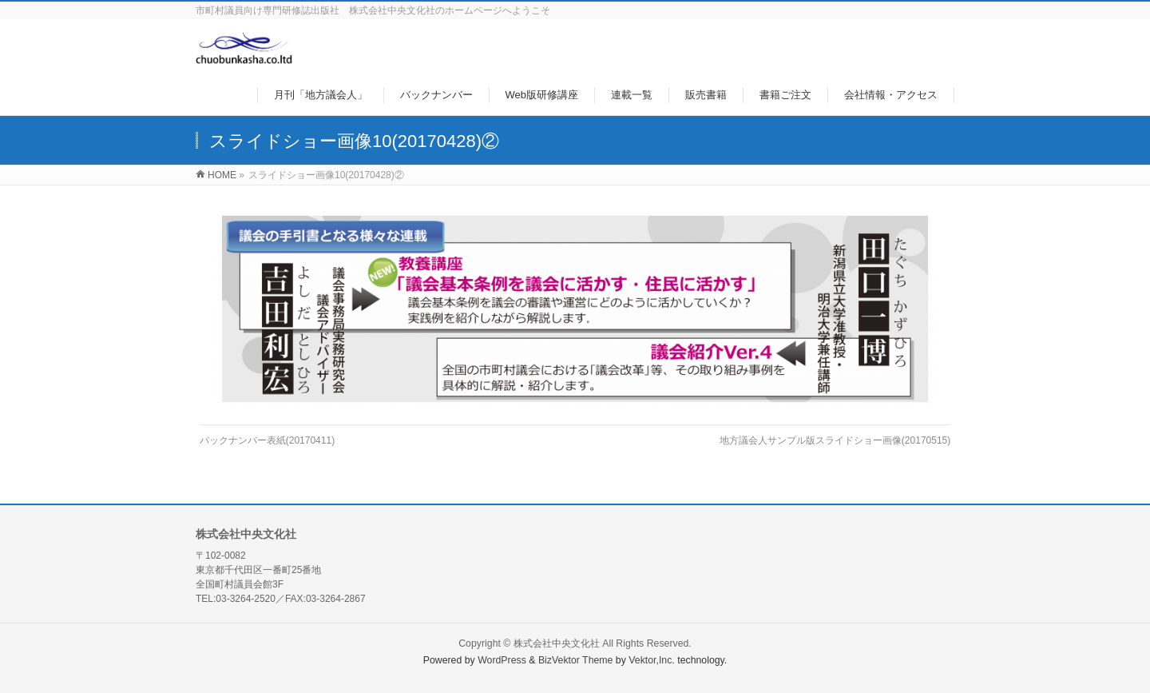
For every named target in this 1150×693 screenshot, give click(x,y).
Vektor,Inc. (652, 660)
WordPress (502, 660)
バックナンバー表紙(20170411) (267, 440)
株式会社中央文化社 (557, 643)
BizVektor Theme (575, 660)
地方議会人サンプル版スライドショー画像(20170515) (835, 440)
